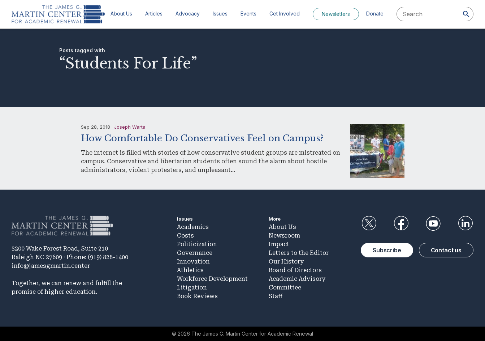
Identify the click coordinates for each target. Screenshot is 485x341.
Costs (185, 235)
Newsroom (284, 235)
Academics (193, 226)
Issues (220, 13)
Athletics (190, 270)
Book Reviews (197, 296)
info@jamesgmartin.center (51, 265)
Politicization (197, 244)
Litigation (192, 287)
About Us (121, 13)
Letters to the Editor (299, 252)
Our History (286, 261)
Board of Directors (295, 270)
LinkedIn (465, 223)
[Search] (466, 14)
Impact (279, 244)
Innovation (193, 261)
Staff (275, 296)
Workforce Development (212, 278)
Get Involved (284, 13)
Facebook (401, 223)
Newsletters (336, 14)
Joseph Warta (130, 127)
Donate (375, 13)
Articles (154, 13)
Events (248, 13)
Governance (194, 252)
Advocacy (188, 13)
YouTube (433, 223)
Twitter (369, 223)
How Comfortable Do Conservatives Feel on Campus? (202, 138)
